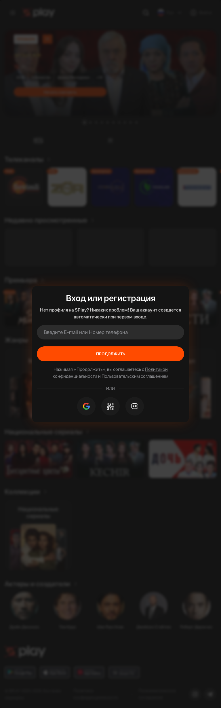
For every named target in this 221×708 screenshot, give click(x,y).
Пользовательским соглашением (135, 376)
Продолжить (110, 354)
